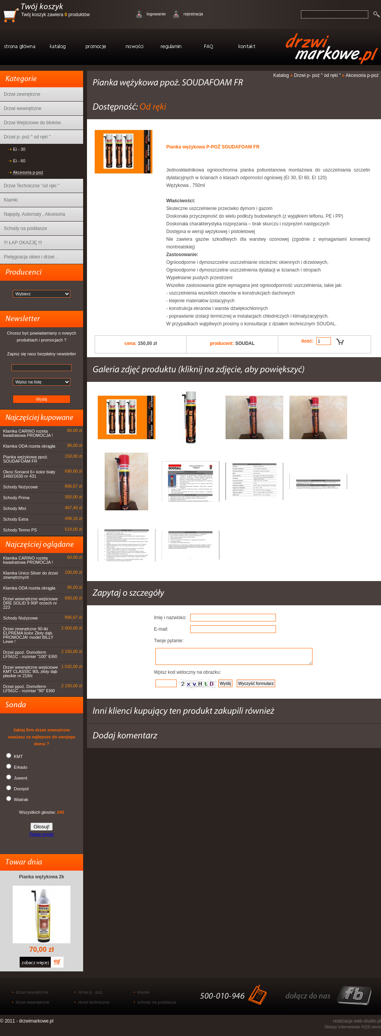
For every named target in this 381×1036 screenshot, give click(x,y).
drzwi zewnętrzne (32, 992)
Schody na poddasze (25, 228)
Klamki (11, 200)
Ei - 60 (19, 160)
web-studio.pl (367, 1021)
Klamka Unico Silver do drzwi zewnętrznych (30, 575)
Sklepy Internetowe (342, 1026)
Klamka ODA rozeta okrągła (29, 446)
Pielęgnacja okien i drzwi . (30, 257)
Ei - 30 (19, 149)
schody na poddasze (156, 1002)
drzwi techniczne (93, 1002)
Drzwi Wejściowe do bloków (32, 122)
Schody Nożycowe (20, 487)
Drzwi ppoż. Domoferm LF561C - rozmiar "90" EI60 (29, 688)
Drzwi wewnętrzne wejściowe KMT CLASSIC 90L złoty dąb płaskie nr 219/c (30, 671)
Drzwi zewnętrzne (22, 94)
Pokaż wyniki (41, 834)
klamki (143, 992)
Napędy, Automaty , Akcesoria (34, 214)
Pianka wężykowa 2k (41, 876)
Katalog (281, 75)
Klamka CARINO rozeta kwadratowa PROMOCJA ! (28, 433)
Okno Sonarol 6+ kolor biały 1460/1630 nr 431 (29, 474)
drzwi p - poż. (90, 992)
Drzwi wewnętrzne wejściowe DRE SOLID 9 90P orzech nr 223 (30, 603)
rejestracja (193, 14)
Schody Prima (16, 497)
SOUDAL (245, 343)
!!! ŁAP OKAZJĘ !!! (23, 242)
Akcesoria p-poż (28, 172)
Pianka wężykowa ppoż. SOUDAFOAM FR (25, 459)
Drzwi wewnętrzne (22, 108)
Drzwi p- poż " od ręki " (27, 137)
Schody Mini (14, 508)
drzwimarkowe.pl (36, 1021)
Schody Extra (15, 519)
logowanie (156, 14)
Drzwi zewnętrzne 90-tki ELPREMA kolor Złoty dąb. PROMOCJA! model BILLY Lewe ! (28, 635)
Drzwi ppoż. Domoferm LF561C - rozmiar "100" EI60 (30, 654)
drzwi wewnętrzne (32, 1002)
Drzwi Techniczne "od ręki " (31, 185)
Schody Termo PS (20, 530)
